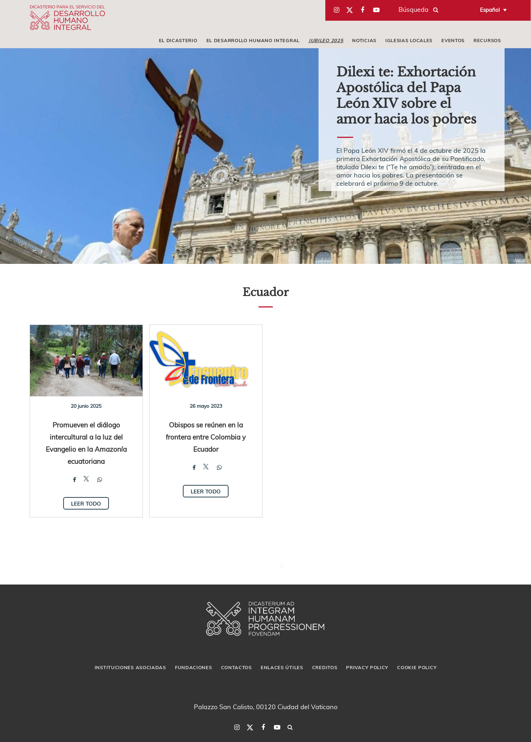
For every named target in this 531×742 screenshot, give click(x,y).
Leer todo (86, 503)
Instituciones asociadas (130, 667)
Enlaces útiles (282, 667)
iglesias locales (408, 40)
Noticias (364, 40)
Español (490, 9)
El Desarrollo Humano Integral (253, 40)
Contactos (236, 667)
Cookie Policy (416, 667)
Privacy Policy (367, 667)
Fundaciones (193, 667)
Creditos (324, 667)
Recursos (487, 40)
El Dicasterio (178, 40)
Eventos (453, 40)
